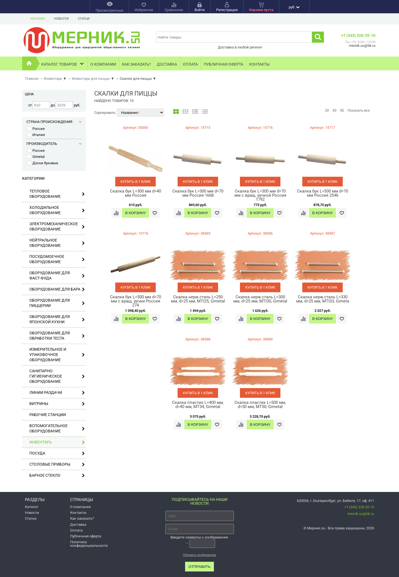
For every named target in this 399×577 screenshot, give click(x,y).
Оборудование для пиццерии (57, 303)
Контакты (259, 64)
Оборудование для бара (57, 289)
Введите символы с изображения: (199, 537)
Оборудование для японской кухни (57, 319)
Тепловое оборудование (57, 194)
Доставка (167, 64)
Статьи (83, 18)
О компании (103, 64)
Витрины (57, 403)
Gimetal (36, 157)
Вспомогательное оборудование (57, 428)
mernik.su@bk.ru (360, 514)
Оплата (190, 64)
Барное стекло (57, 475)
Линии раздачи (57, 392)
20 (327, 110)
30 (334, 110)
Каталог (31, 507)
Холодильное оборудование (57, 210)
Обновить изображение (199, 555)
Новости (61, 18)
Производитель (54, 143)
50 (342, 110)
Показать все (358, 110)
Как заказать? (136, 64)
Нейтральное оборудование (57, 243)
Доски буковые (42, 163)
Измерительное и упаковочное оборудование (57, 354)
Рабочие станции (47, 414)
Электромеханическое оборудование (57, 226)
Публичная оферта (223, 64)
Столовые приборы (57, 464)
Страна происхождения (54, 122)
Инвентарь (57, 442)
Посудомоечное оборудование (57, 259)
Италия (36, 135)
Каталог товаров (63, 63)
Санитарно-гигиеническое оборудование (57, 376)
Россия (36, 129)
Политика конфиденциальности (89, 544)
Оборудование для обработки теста (57, 335)
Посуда (57, 453)
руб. (294, 7)
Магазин (37, 18)
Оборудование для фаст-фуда (57, 275)
